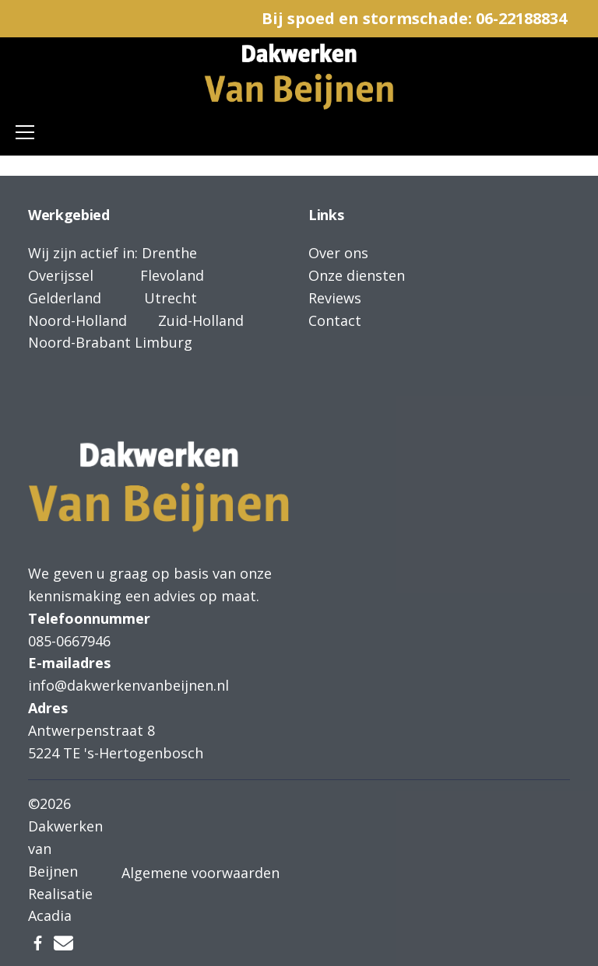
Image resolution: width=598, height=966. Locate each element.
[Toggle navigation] (24, 132)
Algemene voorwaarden (200, 872)
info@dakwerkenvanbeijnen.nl (128, 685)
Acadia (50, 915)
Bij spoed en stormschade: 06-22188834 (414, 18)
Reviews (334, 298)
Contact (334, 320)
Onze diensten (356, 275)
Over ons (338, 252)
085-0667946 (69, 641)
